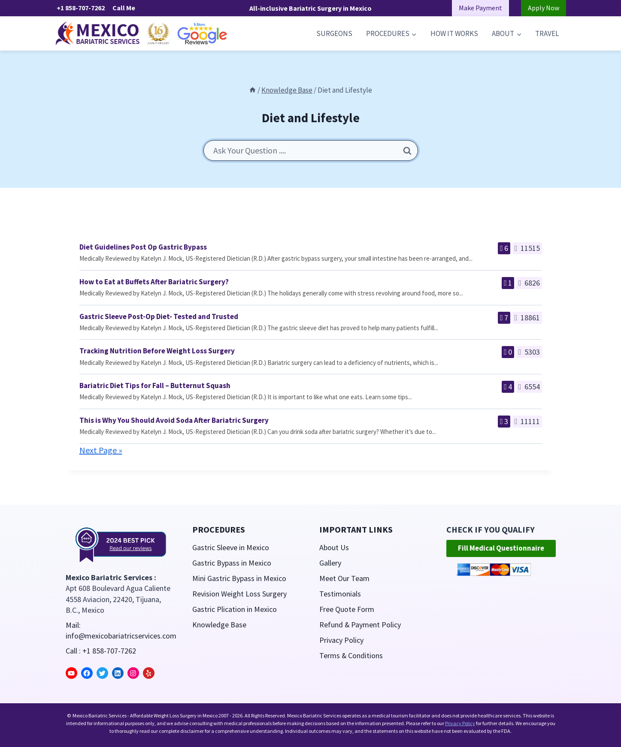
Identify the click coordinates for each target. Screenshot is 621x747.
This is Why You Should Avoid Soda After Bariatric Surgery (174, 420)
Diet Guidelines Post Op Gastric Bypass (143, 247)
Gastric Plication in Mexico (234, 609)
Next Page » (100, 450)
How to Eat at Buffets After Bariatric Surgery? (154, 281)
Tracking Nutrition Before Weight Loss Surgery (157, 350)
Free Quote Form (346, 609)
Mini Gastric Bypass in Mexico (239, 578)
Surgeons (334, 33)
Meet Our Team (344, 578)
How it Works (454, 33)
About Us (334, 547)
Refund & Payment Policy (360, 625)
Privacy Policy (341, 640)
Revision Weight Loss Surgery (239, 594)
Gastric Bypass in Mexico (231, 563)
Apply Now (543, 7)
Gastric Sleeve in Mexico (230, 547)
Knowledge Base (219, 625)
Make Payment (480, 7)
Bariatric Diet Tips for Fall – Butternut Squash (154, 385)
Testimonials (340, 594)
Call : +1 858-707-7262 (101, 651)
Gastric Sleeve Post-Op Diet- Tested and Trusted (158, 316)
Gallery (330, 563)
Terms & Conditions (351, 655)
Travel (547, 33)
